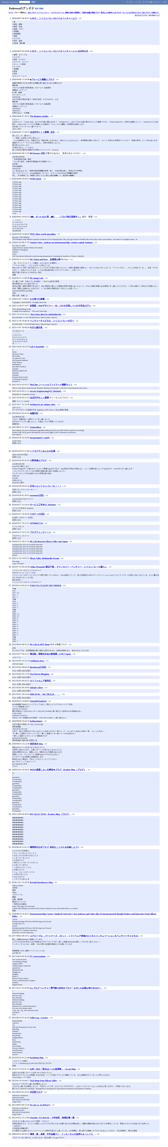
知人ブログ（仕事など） (151, 13)
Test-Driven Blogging (39, 674)
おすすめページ (154, 15)
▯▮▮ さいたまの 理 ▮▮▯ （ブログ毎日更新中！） (56, 217)
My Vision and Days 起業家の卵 (45, 259)
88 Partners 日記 (37, 153)
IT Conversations (37, 956)
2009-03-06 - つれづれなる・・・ (45, 694)
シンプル (137, 2)
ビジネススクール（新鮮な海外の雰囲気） (66, 13)
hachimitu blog (36, 1057)
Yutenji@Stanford (38, 701)
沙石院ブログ (36, 1092)
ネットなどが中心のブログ (131, 13)
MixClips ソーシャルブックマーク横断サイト (51, 384)
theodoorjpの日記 (38, 667)
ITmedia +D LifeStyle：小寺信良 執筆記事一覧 (52, 1118)
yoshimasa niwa (37, 661)
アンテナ (129, 2)
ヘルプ (164, 2)
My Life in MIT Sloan (40, 644)
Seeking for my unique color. (43, 404)
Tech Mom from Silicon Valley (43, 1080)
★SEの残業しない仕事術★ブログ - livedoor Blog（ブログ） (58, 770)
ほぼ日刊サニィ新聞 (39, 397)
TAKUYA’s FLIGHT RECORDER (45, 585)
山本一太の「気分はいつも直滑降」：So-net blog (53, 1069)
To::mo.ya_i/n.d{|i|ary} (40, 1105)
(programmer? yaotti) (39, 438)
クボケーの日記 (37, 514)
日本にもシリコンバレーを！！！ (45, 486)
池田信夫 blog (36, 744)
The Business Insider (39, 116)
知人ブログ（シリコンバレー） (39, 13)
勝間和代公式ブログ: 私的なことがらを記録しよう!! (54, 847)
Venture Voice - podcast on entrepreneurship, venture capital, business (61, 242)
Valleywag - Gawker (39, 1018)
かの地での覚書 (37, 299)
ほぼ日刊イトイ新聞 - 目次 (42, 132)
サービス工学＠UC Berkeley (43, 505)
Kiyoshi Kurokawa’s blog (41, 882)
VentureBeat (35, 427)
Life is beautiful (37, 347)
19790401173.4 (36, 523)
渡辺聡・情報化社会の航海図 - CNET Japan (50, 654)
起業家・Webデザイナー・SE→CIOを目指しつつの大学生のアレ (60, 306)
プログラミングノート (40, 532)
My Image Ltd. (36, 278)
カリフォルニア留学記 (40, 681)
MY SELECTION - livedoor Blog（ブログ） (50, 814)
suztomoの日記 (37, 495)
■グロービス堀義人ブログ (42, 79)
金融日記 (34, 413)
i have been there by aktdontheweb (45, 314)
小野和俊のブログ (38, 460)
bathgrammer (36, 721)
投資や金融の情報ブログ (91, 13)
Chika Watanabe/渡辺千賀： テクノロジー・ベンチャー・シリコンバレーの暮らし (68, 567)
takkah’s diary (36, 687)
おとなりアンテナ (141, 15)
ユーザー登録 (147, 2)
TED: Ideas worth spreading (43, 234)
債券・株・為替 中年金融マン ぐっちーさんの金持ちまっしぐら (62, 1134)
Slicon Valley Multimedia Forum (44, 558)
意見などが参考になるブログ (111, 13)
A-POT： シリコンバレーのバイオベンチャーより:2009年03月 (59, 51)
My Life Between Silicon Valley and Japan (49, 541)
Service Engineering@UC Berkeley (45, 391)
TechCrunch (36, 179)
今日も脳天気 (36, 327)
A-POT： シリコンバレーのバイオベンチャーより (53, 18)
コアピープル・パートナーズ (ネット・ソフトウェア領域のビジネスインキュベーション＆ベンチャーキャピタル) (84, 936)
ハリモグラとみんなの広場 (42, 451)
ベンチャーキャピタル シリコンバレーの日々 (52, 321)
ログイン (157, 2)
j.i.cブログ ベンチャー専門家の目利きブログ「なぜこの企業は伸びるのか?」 (66, 988)
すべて (11, 13)
